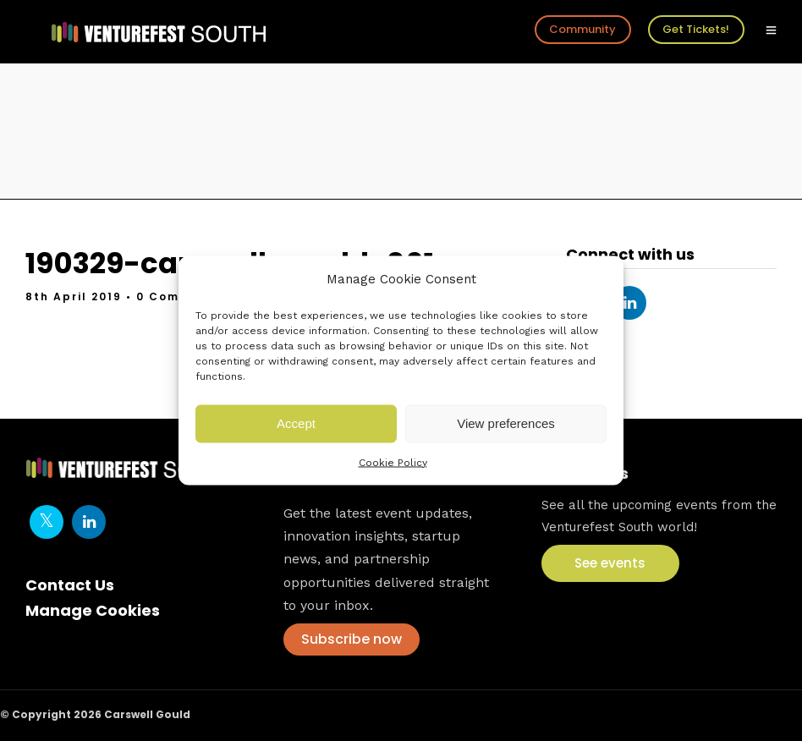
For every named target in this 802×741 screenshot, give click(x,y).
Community (582, 29)
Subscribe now (351, 639)
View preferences (506, 423)
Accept (296, 423)
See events (609, 563)
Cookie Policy (393, 462)
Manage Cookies (92, 610)
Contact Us (69, 585)
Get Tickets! (695, 29)
